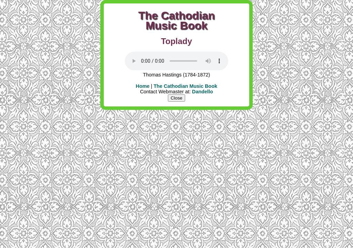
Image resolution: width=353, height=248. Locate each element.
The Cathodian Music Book (186, 86)
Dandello (202, 91)
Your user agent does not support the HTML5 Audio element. (176, 61)
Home (143, 86)
